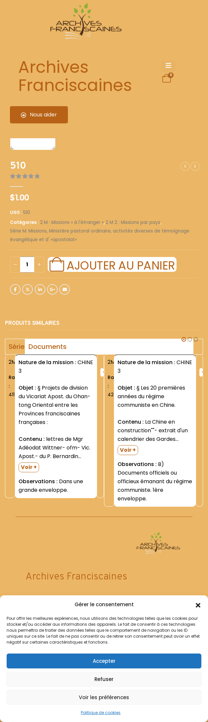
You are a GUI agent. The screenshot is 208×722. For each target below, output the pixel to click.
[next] (195, 166)
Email (64, 289)
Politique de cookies (101, 712)
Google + (52, 289)
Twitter (27, 289)
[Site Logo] (85, 23)
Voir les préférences (104, 697)
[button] (198, 604)
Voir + (29, 467)
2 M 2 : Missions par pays (133, 222)
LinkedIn (40, 289)
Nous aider (39, 114)
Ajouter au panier (121, 264)
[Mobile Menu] (168, 65)
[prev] (185, 166)
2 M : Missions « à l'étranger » (72, 222)
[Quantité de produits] (27, 265)
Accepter (104, 661)
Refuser (104, 679)
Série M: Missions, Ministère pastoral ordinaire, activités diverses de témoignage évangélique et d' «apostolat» (99, 235)
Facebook (15, 289)
